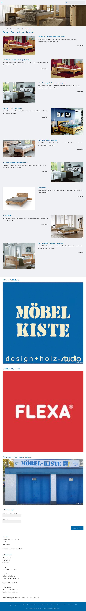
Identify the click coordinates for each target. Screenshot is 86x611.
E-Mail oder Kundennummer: (11, 513)
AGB (23, 605)
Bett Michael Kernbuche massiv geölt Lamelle (16, 60)
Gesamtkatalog (51, 605)
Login (10, 605)
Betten (19, 29)
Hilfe (76, 605)
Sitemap (70, 605)
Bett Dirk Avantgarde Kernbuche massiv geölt (51, 83)
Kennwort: (5, 519)
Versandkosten (61, 605)
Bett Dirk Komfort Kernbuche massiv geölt (50, 243)
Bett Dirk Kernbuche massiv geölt (48, 140)
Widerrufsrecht (31, 605)
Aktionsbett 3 (42, 187)
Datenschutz (41, 605)
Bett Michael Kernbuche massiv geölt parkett (51, 36)
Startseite (13, 29)
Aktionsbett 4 (7, 215)
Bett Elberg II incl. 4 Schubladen (12, 108)
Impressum (17, 605)
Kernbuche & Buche (27, 29)
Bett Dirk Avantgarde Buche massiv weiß (15, 162)
